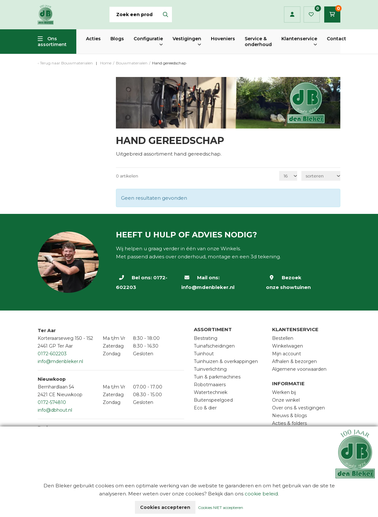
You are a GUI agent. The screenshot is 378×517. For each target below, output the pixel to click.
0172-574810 (52, 402)
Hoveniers (223, 39)
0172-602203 (52, 354)
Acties (93, 39)
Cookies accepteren (165, 507)
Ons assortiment (52, 41)
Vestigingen (187, 39)
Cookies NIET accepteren (220, 507)
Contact (336, 39)
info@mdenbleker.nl (207, 287)
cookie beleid (261, 494)
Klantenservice (299, 39)
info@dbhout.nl (55, 410)
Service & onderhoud (258, 41)
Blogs (117, 39)
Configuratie (148, 39)
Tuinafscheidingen (214, 346)
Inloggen (292, 14)
